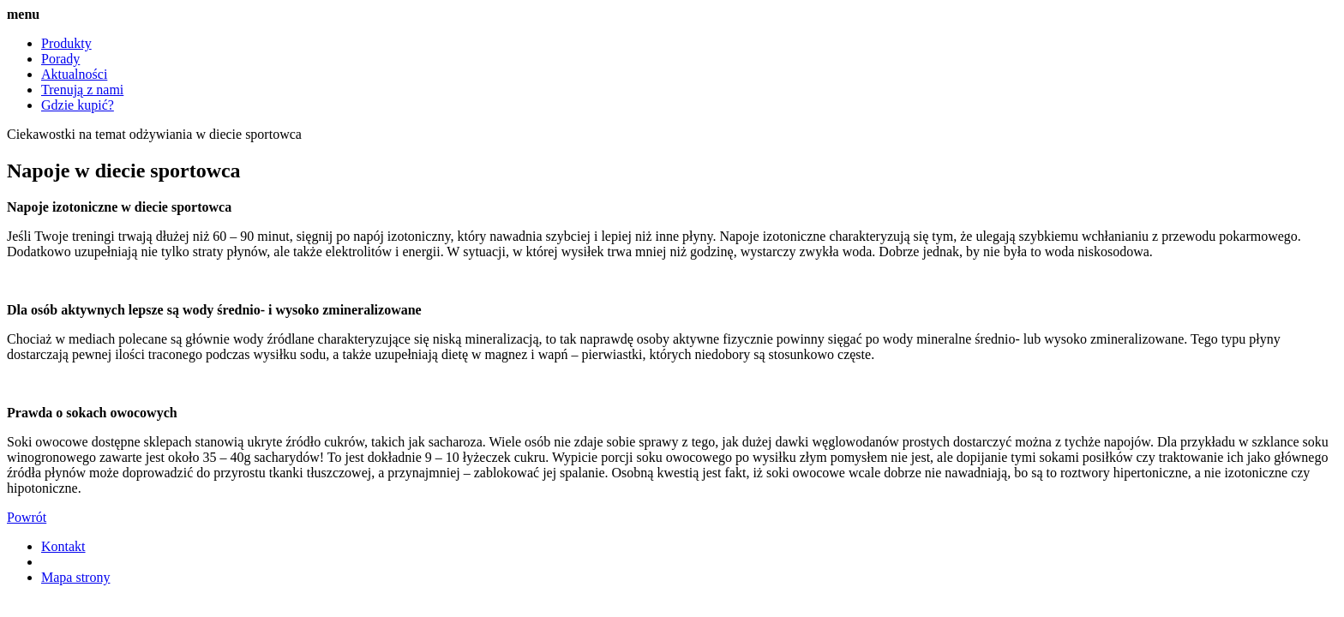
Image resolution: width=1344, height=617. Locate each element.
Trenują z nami (82, 89)
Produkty (66, 43)
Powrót (26, 517)
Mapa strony (75, 577)
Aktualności (74, 74)
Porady (60, 58)
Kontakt (63, 546)
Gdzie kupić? (77, 105)
